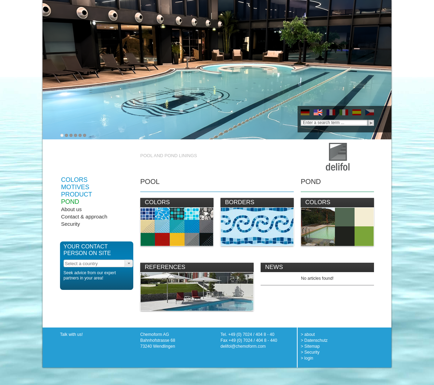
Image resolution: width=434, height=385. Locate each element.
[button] (129, 263)
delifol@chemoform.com (243, 346)
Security (70, 224)
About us (71, 209)
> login (307, 358)
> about (308, 334)
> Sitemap (310, 346)
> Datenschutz (314, 340)
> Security (310, 352)
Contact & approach (84, 217)
